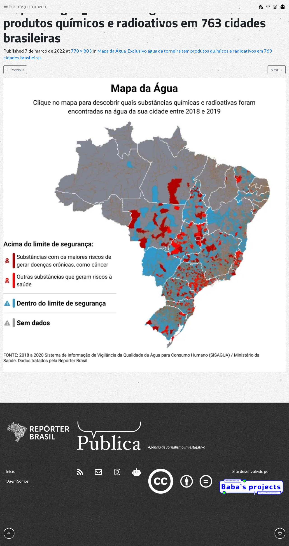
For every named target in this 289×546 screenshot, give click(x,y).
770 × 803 (81, 50)
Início (10, 471)
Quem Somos (17, 481)
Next (276, 69)
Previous (15, 69)
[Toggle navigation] (27, 6)
